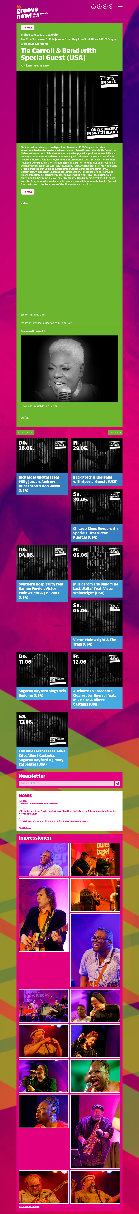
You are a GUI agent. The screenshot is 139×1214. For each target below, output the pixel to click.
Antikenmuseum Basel (35, 65)
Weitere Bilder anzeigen (29, 1207)
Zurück (25, 418)
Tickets (27, 27)
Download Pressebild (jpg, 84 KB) (39, 406)
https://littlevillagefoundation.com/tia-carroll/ (46, 323)
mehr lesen (87, 184)
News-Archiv (25, 828)
